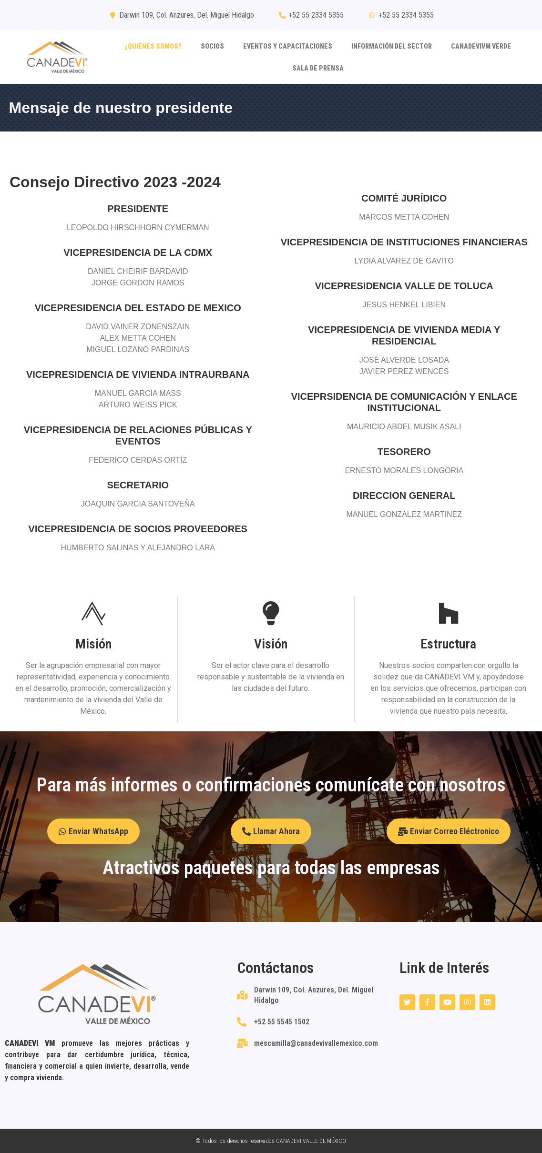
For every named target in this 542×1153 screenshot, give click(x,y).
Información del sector (391, 46)
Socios (212, 46)
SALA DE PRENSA (318, 68)
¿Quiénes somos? (153, 46)
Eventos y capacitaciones (287, 46)
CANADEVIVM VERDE (481, 46)
